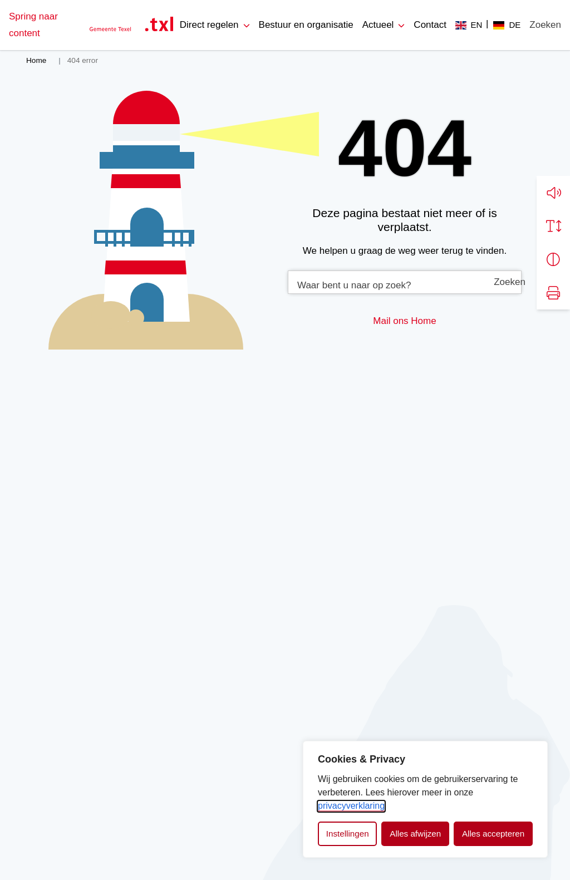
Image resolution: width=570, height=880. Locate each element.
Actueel (378, 24)
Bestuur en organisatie (306, 24)
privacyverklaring (351, 805)
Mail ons (390, 321)
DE (514, 25)
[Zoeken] (545, 25)
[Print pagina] (553, 292)
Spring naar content (33, 24)
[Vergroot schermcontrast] (553, 259)
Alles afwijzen (415, 833)
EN (477, 25)
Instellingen (347, 833)
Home (423, 321)
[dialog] (425, 799)
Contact (430, 24)
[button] (553, 192)
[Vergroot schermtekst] (553, 226)
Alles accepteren (493, 833)
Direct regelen (209, 24)
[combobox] (405, 282)
